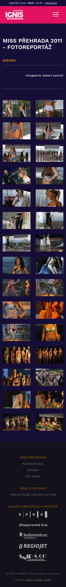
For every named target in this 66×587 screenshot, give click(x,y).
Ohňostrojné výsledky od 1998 (33, 494)
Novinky (33, 470)
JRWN (47, 579)
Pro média (33, 476)
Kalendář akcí (33, 463)
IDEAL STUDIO (33, 579)
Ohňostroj (51, 3)
